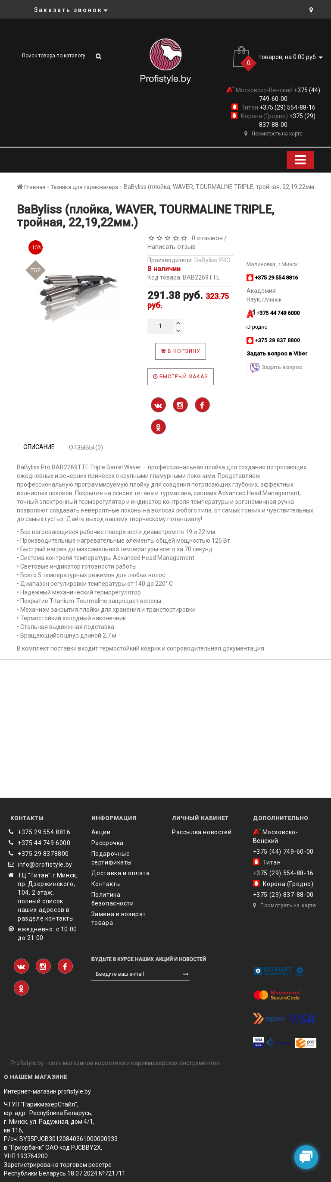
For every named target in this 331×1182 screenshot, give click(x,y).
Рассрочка (107, 842)
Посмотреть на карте (273, 134)
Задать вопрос (276, 367)
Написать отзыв (171, 247)
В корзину (180, 351)
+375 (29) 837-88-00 (283, 894)
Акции (101, 832)
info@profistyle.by (45, 864)
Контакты (106, 883)
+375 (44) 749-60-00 (283, 851)
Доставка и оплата (120, 873)
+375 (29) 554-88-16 (286, 107)
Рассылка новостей (201, 832)
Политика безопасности (112, 899)
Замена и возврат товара (119, 918)
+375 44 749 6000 (44, 842)
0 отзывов (205, 238)
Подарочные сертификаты (111, 858)
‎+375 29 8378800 (43, 853)
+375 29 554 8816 (44, 832)
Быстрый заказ (180, 377)
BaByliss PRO (212, 260)
